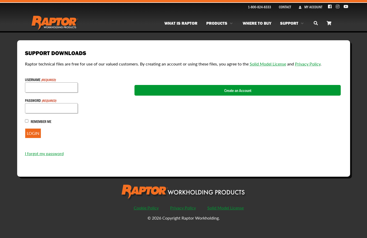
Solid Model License (268, 64)
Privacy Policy (307, 64)
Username (40, 79)
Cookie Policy (146, 208)
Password (40, 100)
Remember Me (41, 121)
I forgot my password (44, 153)
